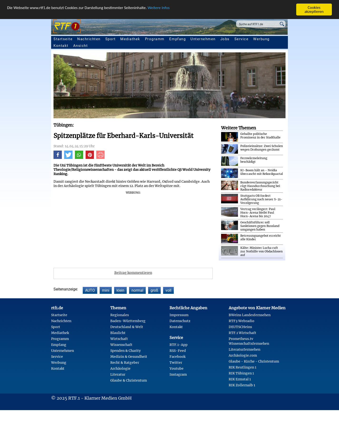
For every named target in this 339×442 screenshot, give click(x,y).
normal (137, 290)
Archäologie (120, 368)
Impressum (179, 315)
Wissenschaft (121, 345)
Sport (110, 39)
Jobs (225, 39)
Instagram (178, 374)
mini (105, 290)
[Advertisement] (160, 228)
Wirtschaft (119, 339)
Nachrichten (89, 39)
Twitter (176, 362)
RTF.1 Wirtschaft (242, 333)
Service (241, 39)
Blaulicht (118, 333)
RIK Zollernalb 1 (242, 385)
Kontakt (60, 46)
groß (154, 290)
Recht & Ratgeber (124, 362)
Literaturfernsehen (244, 349)
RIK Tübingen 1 (241, 373)
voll (168, 290)
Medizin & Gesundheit (128, 356)
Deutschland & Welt (126, 327)
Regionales (119, 315)
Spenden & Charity (125, 351)
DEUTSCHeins (240, 327)
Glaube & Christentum (128, 380)
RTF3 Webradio (241, 321)
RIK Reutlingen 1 (242, 367)
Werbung (261, 39)
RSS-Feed (178, 351)
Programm (155, 39)
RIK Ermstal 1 (240, 379)
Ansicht (80, 46)
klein (120, 290)
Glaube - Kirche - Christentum (254, 361)
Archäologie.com (243, 355)
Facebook (177, 356)
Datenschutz (180, 321)
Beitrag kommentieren (133, 272)
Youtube (177, 368)
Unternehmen (203, 39)
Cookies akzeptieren (314, 9)
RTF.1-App (179, 345)
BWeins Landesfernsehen (250, 315)
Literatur (117, 374)
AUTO (90, 290)
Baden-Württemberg (127, 321)
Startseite (63, 39)
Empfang (177, 39)
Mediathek (130, 39)
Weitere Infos (159, 7)
